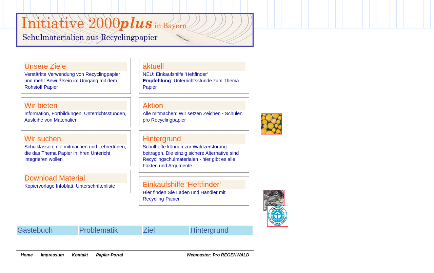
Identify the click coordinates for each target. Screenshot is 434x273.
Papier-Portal (109, 254)
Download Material (54, 178)
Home (27, 254)
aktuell (153, 66)
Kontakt (80, 254)
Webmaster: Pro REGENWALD (217, 254)
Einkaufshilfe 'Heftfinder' (182, 184)
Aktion (153, 105)
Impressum (52, 254)
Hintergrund (162, 138)
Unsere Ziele (45, 66)
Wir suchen (42, 138)
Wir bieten (40, 105)
